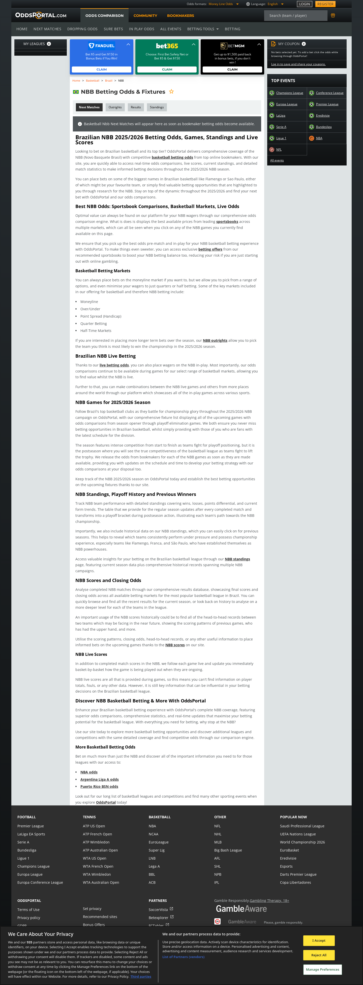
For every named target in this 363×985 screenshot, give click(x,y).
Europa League (286, 104)
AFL (217, 852)
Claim (102, 69)
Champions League (289, 93)
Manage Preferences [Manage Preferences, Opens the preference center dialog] (322, 969)
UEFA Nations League (297, 828)
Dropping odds (82, 28)
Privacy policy (28, 911)
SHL (217, 860)
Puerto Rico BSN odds (99, 780)
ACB (152, 876)
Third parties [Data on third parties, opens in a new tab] (140, 976)
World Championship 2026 (302, 836)
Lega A (154, 860)
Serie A (281, 127)
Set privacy (92, 902)
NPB (217, 868)
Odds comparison (104, 15)
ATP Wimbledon (96, 836)
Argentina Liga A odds (99, 773)
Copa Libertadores (295, 876)
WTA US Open (94, 852)
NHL (217, 828)
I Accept (318, 940)
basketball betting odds (162, 157)
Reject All (318, 955)
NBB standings (232, 559)
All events (169, 28)
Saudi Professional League (301, 820)
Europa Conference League (39, 876)
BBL (152, 868)
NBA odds (88, 766)
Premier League (327, 104)
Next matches (47, 28)
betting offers (207, 249)
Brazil (109, 80)
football (26, 810)
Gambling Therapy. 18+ (268, 894)
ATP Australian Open (100, 844)
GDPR (22, 919)
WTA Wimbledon (96, 868)
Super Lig (156, 844)
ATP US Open (94, 820)
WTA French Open (97, 860)
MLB (218, 836)
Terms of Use (28, 903)
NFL (279, 150)
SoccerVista (158, 903)
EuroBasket (289, 844)
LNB (152, 852)
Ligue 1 (281, 138)
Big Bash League (227, 844)
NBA (319, 138)
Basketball (93, 80)
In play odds (140, 28)
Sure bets (112, 28)
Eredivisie (322, 116)
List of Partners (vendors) (183, 957)
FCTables (156, 919)
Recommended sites (99, 910)
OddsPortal (98, 796)
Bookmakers (180, 15)
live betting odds (113, 365)
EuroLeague (158, 836)
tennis (89, 810)
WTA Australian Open (100, 876)
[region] (181, 955)
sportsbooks (221, 221)
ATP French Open (97, 828)
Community (145, 15)
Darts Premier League (298, 868)
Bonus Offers (94, 918)
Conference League (329, 93)
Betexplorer (158, 911)
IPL (216, 876)
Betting (230, 28)
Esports (286, 860)
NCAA (153, 828)
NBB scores (172, 639)
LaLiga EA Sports (30, 828)
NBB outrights (211, 340)
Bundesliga (324, 127)
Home (21, 28)
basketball (160, 810)
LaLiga (280, 116)
